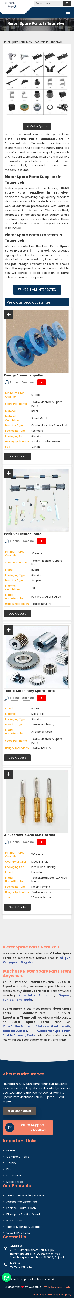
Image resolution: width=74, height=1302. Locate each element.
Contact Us (14, 1175)
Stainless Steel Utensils (53, 1026)
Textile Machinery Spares (23, 1227)
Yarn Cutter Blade (16, 1026)
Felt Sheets (14, 1220)
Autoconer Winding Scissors (25, 1195)
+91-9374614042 (32, 1130)
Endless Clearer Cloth (21, 1208)
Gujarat (64, 995)
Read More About (19, 1111)
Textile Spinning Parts (19, 1035)
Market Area (14, 1182)
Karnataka (26, 995)
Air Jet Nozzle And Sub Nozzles (29, 835)
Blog (9, 1169)
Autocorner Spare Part (53, 1031)
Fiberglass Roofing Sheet (23, 1214)
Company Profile (17, 1157)
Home (10, 1150)
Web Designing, (53, 1287)
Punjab (8, 1000)
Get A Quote (37, 126)
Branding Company (59, 1294)
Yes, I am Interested (37, 289)
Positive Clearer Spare (23, 534)
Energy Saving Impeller (23, 375)
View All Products (18, 1233)
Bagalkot (28, 962)
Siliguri (65, 958)
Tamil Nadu (23, 1000)
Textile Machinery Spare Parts (29, 691)
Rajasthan (46, 995)
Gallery (11, 1163)
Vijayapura (11, 962)
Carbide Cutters (15, 1031)
